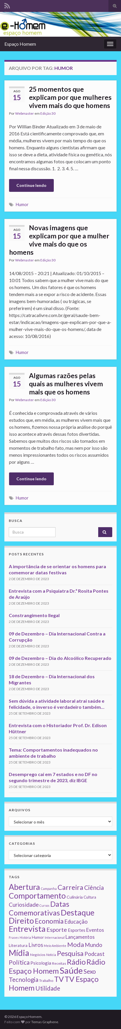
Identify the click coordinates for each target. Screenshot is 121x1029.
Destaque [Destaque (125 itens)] (77, 912)
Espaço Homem (20, 44)
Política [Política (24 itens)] (19, 962)
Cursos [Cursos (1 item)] (44, 905)
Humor (22, 204)
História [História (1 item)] (25, 937)
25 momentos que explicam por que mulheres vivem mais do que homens (70, 97)
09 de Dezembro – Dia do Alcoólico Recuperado (60, 658)
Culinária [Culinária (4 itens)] (75, 897)
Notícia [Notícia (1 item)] (51, 955)
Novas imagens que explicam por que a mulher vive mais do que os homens (59, 240)
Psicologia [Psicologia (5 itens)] (40, 963)
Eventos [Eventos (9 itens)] (95, 930)
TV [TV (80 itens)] (59, 979)
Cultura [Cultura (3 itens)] (90, 897)
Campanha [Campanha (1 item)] (49, 888)
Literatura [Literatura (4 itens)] (18, 945)
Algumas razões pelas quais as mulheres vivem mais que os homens (66, 383)
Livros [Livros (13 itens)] (35, 945)
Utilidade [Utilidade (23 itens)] (47, 988)
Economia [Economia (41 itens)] (49, 921)
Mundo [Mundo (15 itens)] (93, 944)
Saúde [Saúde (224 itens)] (71, 970)
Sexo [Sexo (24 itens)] (90, 971)
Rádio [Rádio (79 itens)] (76, 961)
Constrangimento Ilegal (34, 615)
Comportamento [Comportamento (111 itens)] (37, 895)
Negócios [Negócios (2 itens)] (37, 954)
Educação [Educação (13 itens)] (76, 921)
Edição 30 (48, 113)
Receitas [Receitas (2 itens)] (59, 963)
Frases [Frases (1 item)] (14, 937)
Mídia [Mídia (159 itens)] (19, 953)
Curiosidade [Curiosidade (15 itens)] (24, 904)
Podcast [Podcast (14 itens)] (94, 954)
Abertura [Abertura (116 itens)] (24, 887)
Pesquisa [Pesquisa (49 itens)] (70, 953)
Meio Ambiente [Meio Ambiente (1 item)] (55, 945)
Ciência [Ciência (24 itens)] (94, 887)
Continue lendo (31, 185)
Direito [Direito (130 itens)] (21, 920)
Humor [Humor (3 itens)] (38, 937)
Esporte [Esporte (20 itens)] (56, 929)
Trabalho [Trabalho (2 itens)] (46, 980)
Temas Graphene (44, 1022)
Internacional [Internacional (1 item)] (55, 937)
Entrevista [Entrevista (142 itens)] (27, 929)
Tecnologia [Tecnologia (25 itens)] (23, 979)
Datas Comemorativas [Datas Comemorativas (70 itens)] (39, 908)
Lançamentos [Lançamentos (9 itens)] (80, 937)
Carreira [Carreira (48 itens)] (70, 887)
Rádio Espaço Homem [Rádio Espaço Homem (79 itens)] (57, 966)
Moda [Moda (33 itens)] (75, 944)
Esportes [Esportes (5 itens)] (76, 930)
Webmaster (24, 113)
